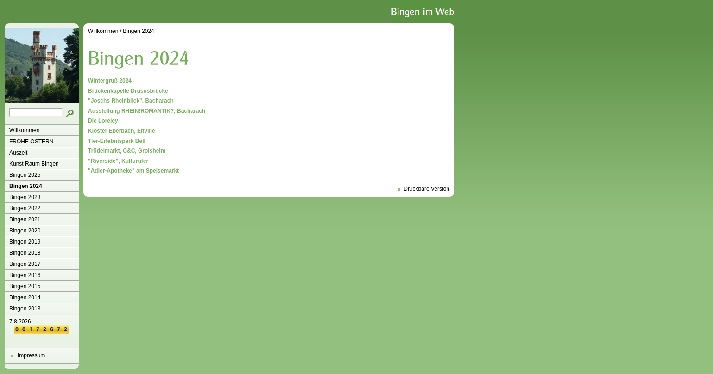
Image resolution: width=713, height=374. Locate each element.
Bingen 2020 (24, 230)
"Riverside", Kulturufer (118, 161)
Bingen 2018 (24, 253)
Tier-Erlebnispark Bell (116, 141)
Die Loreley (103, 120)
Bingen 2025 (24, 175)
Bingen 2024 (25, 186)
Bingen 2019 (24, 242)
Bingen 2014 (24, 297)
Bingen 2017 (24, 264)
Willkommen (24, 130)
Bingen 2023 (24, 197)
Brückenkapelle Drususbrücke (128, 91)
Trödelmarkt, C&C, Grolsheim (126, 151)
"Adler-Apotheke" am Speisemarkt (133, 171)
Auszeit (18, 152)
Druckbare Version (426, 189)
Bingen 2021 (24, 219)
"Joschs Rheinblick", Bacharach (131, 100)
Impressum (31, 355)
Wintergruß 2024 (110, 80)
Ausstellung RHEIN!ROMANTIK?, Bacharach (146, 111)
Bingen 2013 (24, 308)
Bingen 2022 (24, 208)
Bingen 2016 (24, 275)
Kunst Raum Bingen (34, 164)
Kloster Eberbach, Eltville (121, 131)
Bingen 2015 (24, 286)
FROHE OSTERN (31, 141)
